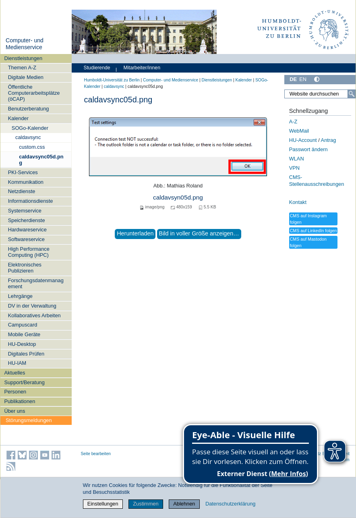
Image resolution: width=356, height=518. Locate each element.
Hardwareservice (27, 230)
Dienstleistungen (23, 58)
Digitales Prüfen (26, 354)
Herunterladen (135, 233)
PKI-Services (23, 172)
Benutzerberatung (28, 109)
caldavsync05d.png (41, 160)
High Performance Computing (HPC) (29, 252)
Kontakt (297, 202)
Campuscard (22, 325)
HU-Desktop (22, 344)
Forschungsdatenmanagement (36, 283)
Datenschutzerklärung (230, 504)
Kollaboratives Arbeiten (34, 315)
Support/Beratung (24, 382)
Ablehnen (184, 504)
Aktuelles (14, 373)
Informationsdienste (30, 201)
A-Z (293, 122)
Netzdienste (21, 191)
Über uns (14, 411)
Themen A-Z (22, 67)
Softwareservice (26, 239)
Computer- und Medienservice (24, 44)
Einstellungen (102, 504)
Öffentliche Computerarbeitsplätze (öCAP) (34, 93)
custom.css (32, 147)
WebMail (299, 131)
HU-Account (303, 140)
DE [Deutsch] (293, 79)
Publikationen (19, 401)
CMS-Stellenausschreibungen (316, 180)
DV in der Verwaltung (32, 306)
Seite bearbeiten (96, 453)
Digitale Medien (25, 77)
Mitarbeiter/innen (142, 68)
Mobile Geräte (24, 334)
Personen (15, 392)
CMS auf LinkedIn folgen (313, 230)
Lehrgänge (20, 296)
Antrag (328, 140)
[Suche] (352, 93)
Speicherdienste (26, 220)
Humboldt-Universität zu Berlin (112, 80)
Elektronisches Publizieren (24, 268)
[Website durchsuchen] (319, 93)
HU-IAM (17, 363)
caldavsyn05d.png (178, 197)
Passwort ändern (308, 149)
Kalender (18, 118)
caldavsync (28, 137)
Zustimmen (145, 504)
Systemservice (24, 211)
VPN (294, 168)
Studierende (97, 68)
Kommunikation (25, 182)
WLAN (296, 159)
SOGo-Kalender (30, 128)
